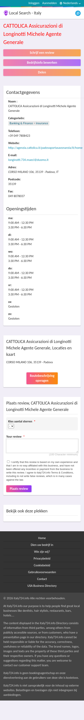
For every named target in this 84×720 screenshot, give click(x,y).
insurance (42, 123)
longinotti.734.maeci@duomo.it (28, 160)
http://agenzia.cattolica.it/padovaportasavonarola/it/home (45, 148)
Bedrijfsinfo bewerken (42, 63)
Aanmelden (49, 3)
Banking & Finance (21, 123)
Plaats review (19, 489)
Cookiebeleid (42, 565)
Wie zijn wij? (42, 551)
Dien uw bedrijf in (42, 545)
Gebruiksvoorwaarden (42, 572)
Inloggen (34, 3)
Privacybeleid (42, 558)
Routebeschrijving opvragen (42, 378)
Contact (42, 579)
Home (42, 538)
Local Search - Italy (25, 13)
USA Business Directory (42, 586)
